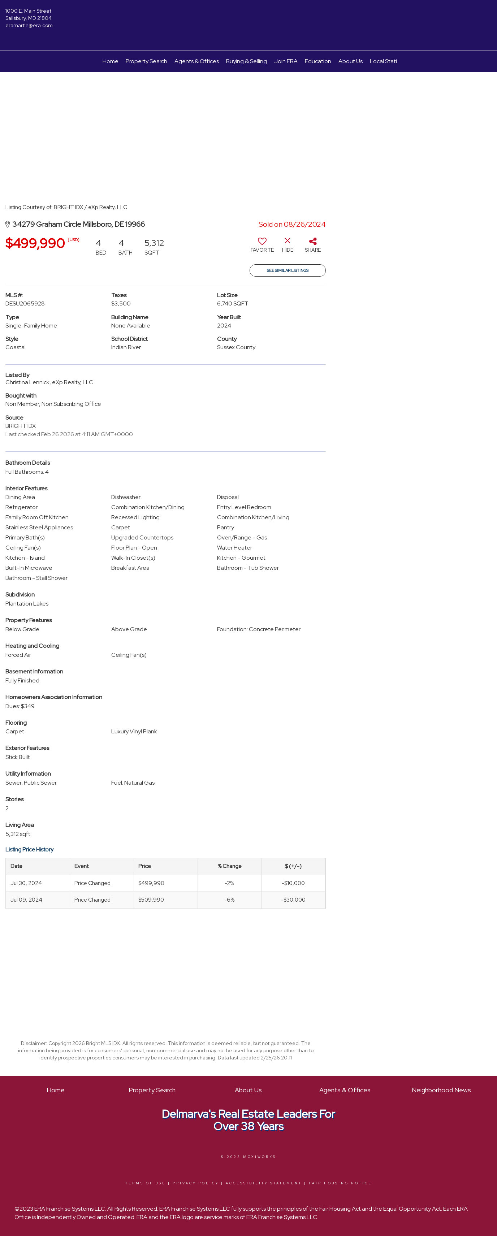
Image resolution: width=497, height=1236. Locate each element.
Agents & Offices (196, 61)
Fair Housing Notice (340, 1183)
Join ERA (286, 61)
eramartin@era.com (29, 25)
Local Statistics (389, 61)
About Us (350, 61)
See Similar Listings (287, 270)
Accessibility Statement (264, 1183)
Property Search (146, 61)
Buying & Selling (246, 61)
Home (110, 61)
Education (318, 61)
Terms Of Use (145, 1183)
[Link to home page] (248, 16)
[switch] (262, 248)
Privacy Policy (196, 1183)
